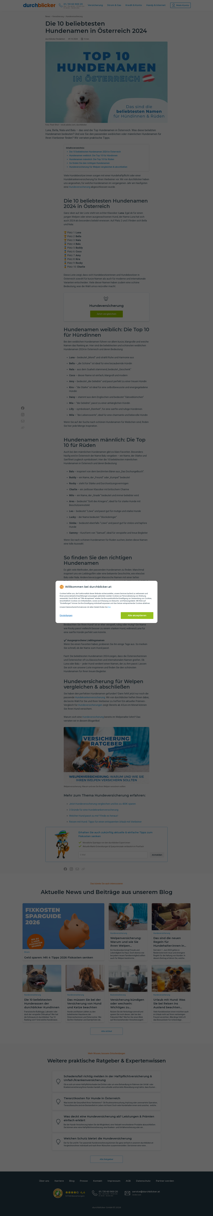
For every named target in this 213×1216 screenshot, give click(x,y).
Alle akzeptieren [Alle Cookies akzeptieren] (137, 615)
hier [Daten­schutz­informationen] (109, 607)
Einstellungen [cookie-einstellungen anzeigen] (66, 615)
